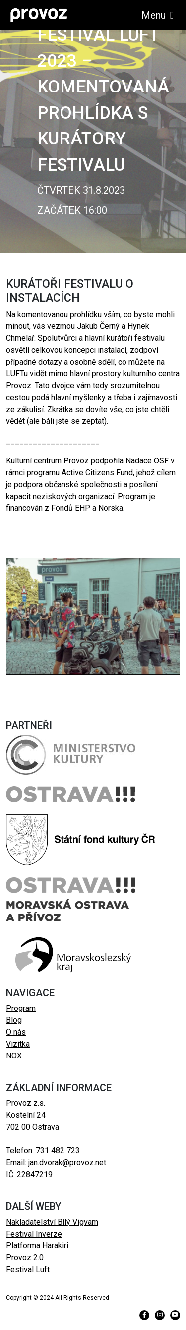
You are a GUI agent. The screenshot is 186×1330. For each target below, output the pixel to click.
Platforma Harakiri (37, 1245)
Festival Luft (28, 1269)
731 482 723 (58, 1150)
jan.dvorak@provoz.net (67, 1162)
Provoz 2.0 (25, 1257)
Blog (14, 1020)
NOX (14, 1055)
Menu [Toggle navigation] (157, 15)
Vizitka (18, 1044)
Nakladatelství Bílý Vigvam (52, 1222)
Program (21, 1008)
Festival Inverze (34, 1233)
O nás (16, 1032)
